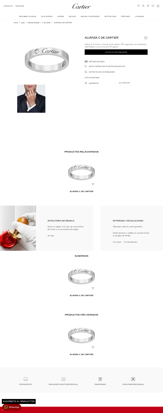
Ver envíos (117, 242)
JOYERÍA (60, 16)
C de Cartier (46, 22)
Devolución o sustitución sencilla (63, 384)
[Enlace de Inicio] (16, 23)
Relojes (72, 16)
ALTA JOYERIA (46, 16)
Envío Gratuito (25, 384)
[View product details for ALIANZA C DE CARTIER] (81, 176)
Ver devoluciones (130, 242)
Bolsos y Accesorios (90, 16)
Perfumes (125, 16)
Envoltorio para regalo (133, 384)
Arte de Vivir (110, 16)
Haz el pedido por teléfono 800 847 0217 (107, 66)
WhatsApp (14, 407)
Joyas (23, 22)
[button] (139, 6)
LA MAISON (139, 16)
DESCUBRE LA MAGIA (27, 16)
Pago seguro (100, 384)
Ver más (51, 236)
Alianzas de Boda (33, 22)
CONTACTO (8, 6)
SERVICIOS (20, 6)
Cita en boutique (92, 78)
